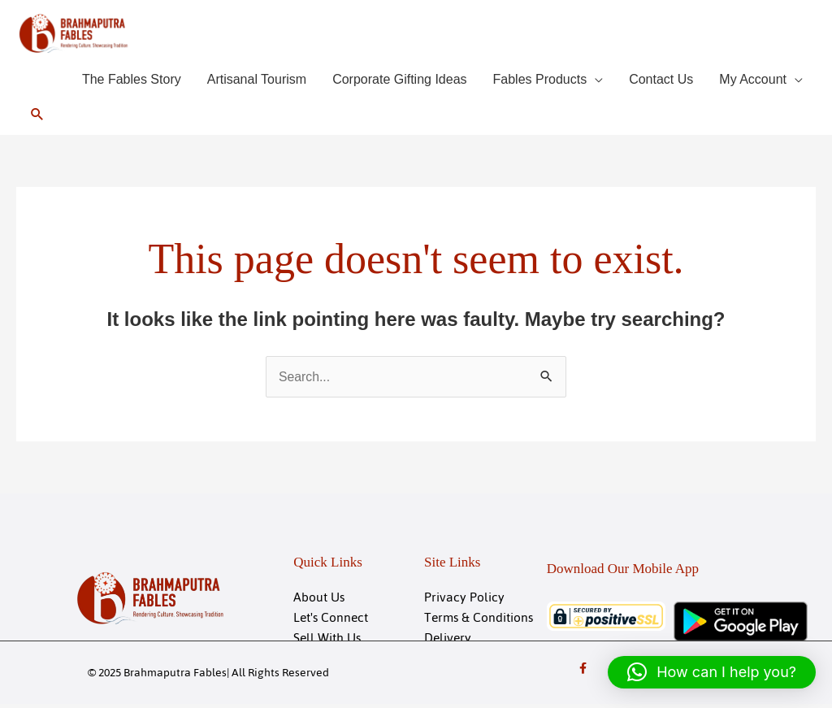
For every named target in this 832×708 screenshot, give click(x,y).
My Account (752, 81)
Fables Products (540, 81)
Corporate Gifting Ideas (399, 81)
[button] (37, 115)
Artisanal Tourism (256, 81)
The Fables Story (131, 81)
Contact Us (661, 81)
